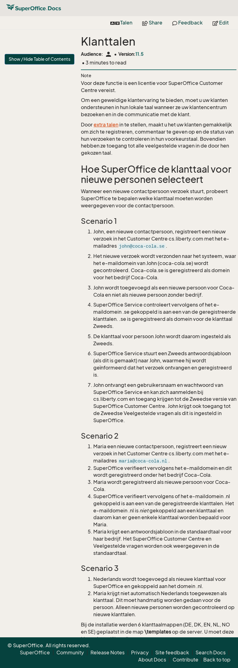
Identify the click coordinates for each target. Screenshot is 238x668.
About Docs (152, 660)
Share (152, 23)
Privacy (140, 652)
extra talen (106, 125)
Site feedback (172, 652)
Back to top (217, 660)
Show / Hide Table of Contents (39, 59)
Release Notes (107, 652)
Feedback (187, 23)
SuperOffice (35, 652)
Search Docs (211, 652)
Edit (221, 23)
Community (70, 652)
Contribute (185, 660)
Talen (121, 23)
